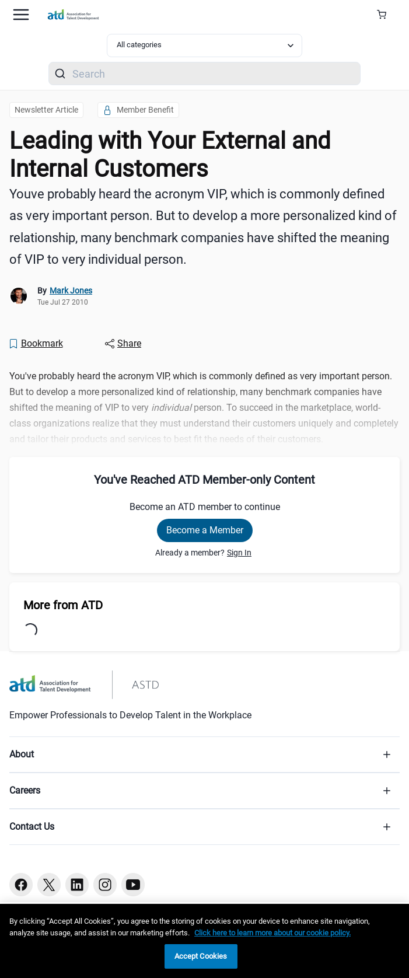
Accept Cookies (201, 956)
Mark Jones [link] (71, 290)
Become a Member (204, 530)
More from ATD (63, 605)
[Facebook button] (21, 884)
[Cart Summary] (386, 14)
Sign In (239, 552)
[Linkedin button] (77, 884)
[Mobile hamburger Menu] (21, 14)
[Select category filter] (204, 45)
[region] (204, 941)
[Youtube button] (133, 884)
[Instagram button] (105, 884)
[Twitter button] (49, 884)
